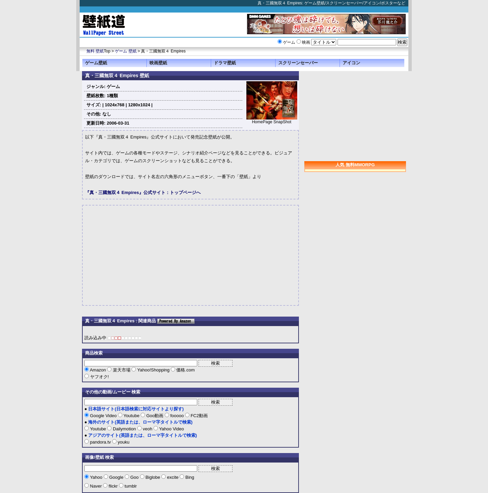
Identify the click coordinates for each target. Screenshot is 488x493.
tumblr (130, 486)
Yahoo (96, 477)
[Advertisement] (142, 255)
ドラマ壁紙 (225, 62)
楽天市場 (121, 369)
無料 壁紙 (95, 51)
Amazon (98, 369)
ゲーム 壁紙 (125, 51)
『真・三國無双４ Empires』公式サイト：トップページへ (143, 192)
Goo (134, 477)
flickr (113, 486)
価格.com (185, 369)
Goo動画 (155, 415)
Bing (189, 477)
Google (116, 477)
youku (123, 442)
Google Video (103, 415)
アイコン (351, 62)
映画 (306, 42)
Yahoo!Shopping (153, 369)
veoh (148, 428)
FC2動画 (198, 415)
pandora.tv (100, 442)
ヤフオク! (99, 376)
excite (173, 477)
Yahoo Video (171, 428)
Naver (96, 486)
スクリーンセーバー (298, 62)
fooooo (177, 415)
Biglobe (153, 477)
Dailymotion (124, 428)
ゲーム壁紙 (96, 62)
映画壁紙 (158, 62)
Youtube (131, 415)
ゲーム (289, 42)
